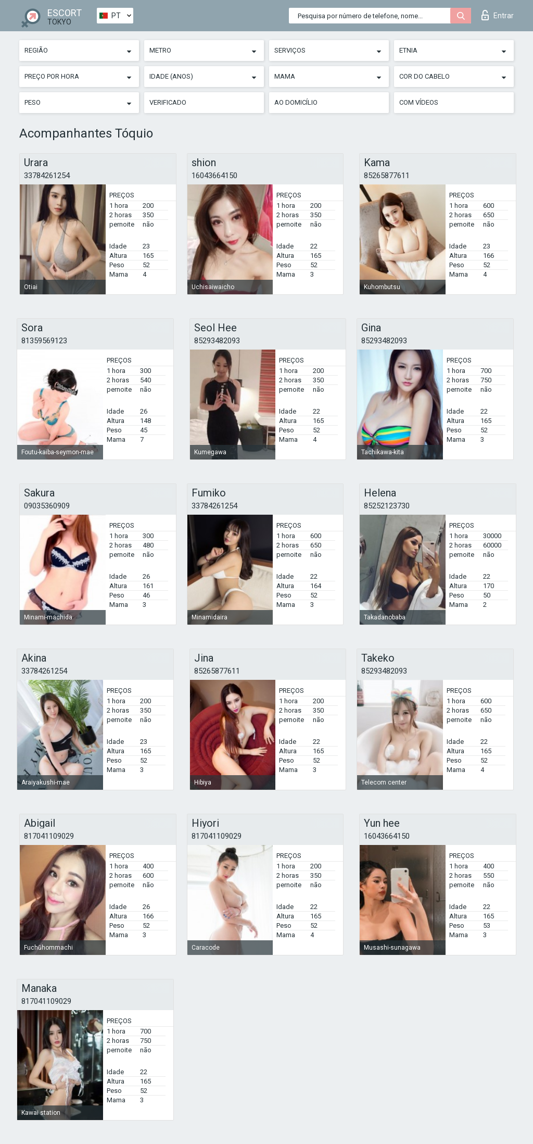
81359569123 (44, 340)
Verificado (167, 102)
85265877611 (387, 175)
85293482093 (217, 340)
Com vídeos (418, 102)
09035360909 (47, 506)
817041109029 (49, 836)
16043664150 (214, 175)
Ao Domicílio (296, 102)
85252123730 (387, 506)
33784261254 (47, 175)
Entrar (497, 15)
